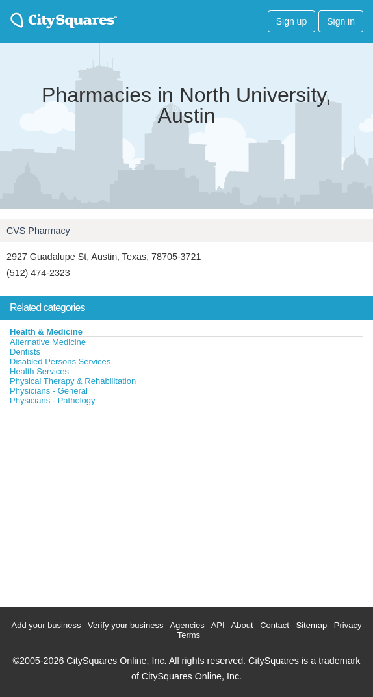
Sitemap (312, 625)
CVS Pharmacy (38, 230)
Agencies (187, 625)
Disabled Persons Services (60, 361)
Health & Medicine (46, 331)
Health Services (39, 371)
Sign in (341, 21)
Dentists (25, 352)
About (242, 625)
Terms (188, 635)
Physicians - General (49, 391)
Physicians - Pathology (53, 400)
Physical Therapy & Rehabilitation (73, 381)
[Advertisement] (97, 503)
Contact (274, 625)
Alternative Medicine (48, 342)
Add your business (46, 625)
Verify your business (125, 625)
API (218, 625)
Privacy (348, 625)
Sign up (291, 21)
